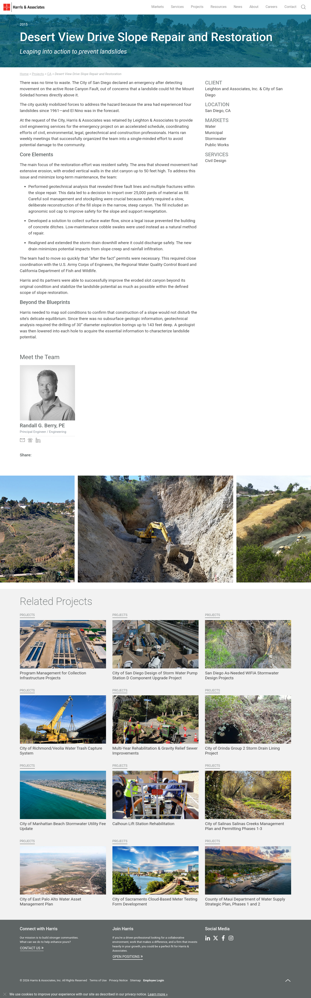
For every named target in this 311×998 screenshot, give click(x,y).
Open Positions (128, 956)
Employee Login (153, 980)
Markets (157, 7)
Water (210, 126)
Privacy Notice (118, 980)
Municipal (214, 132)
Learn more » (158, 994)
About (254, 7)
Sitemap (135, 980)
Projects (197, 7)
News (238, 7)
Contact (290, 7)
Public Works (217, 144)
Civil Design (215, 160)
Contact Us (32, 948)
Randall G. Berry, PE (42, 426)
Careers (271, 7)
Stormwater (215, 138)
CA (49, 74)
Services (177, 7)
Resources (219, 7)
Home (24, 74)
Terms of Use (98, 980)
